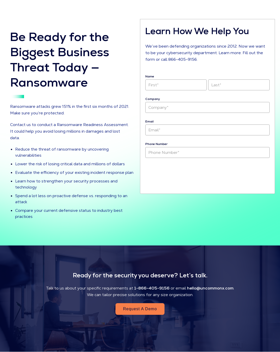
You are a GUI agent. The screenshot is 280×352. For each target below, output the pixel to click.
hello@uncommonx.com (210, 288)
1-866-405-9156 (152, 288)
